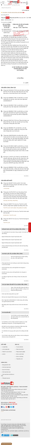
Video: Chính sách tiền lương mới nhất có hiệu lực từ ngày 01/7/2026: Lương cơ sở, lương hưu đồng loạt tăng (20, 289)
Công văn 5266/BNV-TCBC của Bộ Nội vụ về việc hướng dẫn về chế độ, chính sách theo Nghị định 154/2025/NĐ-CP (15, 99)
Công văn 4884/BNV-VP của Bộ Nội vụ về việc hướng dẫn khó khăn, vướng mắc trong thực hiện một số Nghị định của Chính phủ (15, 129)
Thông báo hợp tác (6, 378)
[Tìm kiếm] (27, 7)
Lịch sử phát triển (5, 349)
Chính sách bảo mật (6, 371)
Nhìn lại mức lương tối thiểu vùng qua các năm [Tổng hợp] (14, 297)
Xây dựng (5, 200)
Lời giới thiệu (4, 346)
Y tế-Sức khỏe (6, 188)
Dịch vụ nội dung (19, 356)
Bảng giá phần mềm (6, 364)
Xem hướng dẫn (5, 14)
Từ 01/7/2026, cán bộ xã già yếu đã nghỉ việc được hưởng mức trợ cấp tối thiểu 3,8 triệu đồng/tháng (20, 317)
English (23, 2)
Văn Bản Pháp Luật (5, 430)
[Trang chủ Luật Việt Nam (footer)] (15, 383)
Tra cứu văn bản (19, 346)
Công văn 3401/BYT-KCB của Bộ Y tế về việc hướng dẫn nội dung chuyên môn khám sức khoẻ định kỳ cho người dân (15, 185)
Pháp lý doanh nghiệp (20, 351)
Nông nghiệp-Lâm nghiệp (22, 207)
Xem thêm (26, 175)
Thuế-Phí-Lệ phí (6, 207)
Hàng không (15, 200)
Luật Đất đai (20, 430)
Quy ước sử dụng (5, 369)
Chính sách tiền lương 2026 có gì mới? (10, 293)
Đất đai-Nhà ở (6, 215)
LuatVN (25, 82)
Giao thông (10, 200)
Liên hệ (3, 354)
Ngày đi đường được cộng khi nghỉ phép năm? (12, 236)
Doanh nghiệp (13, 207)
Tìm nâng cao (25, 10)
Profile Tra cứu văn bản (7, 351)
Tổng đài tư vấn (19, 358)
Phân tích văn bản (20, 349)
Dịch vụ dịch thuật (20, 354)
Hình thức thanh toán (6, 367)
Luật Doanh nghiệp (13, 430)
